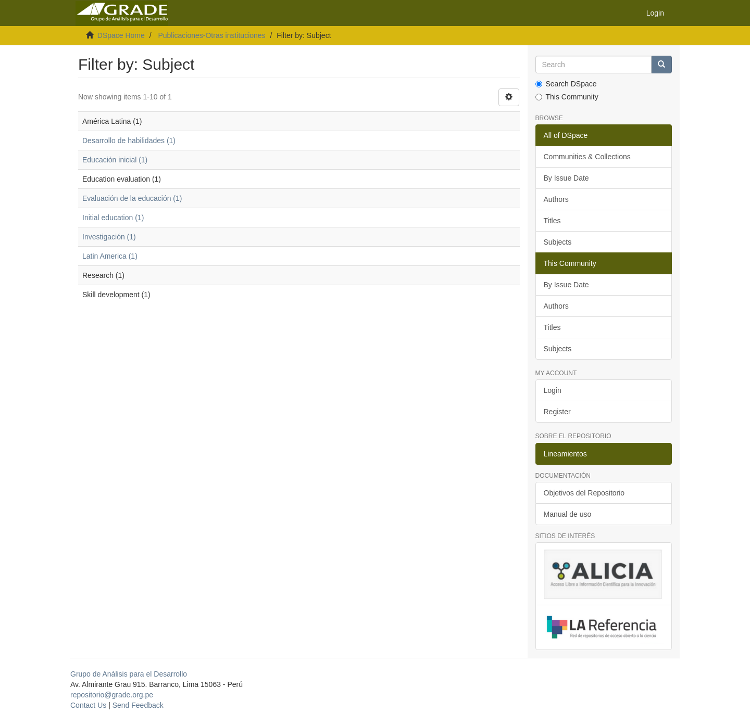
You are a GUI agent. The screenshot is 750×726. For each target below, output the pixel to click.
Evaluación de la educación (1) (132, 198)
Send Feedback (138, 705)
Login (552, 390)
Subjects (558, 242)
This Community (566, 97)
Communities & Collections (587, 156)
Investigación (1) (109, 237)
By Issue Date (566, 178)
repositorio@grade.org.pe (111, 695)
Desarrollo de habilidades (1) (129, 140)
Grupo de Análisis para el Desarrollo (128, 674)
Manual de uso (568, 514)
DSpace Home (121, 35)
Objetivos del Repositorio (584, 493)
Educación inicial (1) (114, 160)
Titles (552, 220)
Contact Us (88, 705)
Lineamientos (565, 454)
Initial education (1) (113, 217)
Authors (556, 199)
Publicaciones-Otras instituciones (211, 35)
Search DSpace (566, 84)
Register (557, 411)
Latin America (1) (110, 256)
